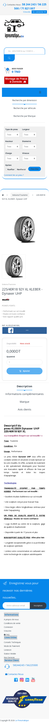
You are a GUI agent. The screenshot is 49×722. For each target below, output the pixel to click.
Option (8, 165)
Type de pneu (11, 129)
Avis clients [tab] (24, 409)
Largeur (26, 129)
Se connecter (39, 12)
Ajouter (26, 371)
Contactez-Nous (14, 674)
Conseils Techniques (12, 642)
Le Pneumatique (22, 720)
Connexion (8, 627)
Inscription (38, 605)
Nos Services (9, 657)
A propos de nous (11, 619)
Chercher (34, 169)
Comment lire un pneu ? (14, 175)
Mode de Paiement (12, 646)
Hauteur (9, 141)
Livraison (7, 650)
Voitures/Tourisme (20, 195)
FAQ (7, 634)
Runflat (9, 169)
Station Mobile (10, 653)
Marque (24, 402)
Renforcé (20, 169)
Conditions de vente (12, 623)
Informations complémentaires (24, 394)
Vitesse (25, 153)
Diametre (26, 141)
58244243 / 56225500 (25, 665)
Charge (8, 153)
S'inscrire (26, 12)
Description (24, 386)
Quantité (11, 356)
